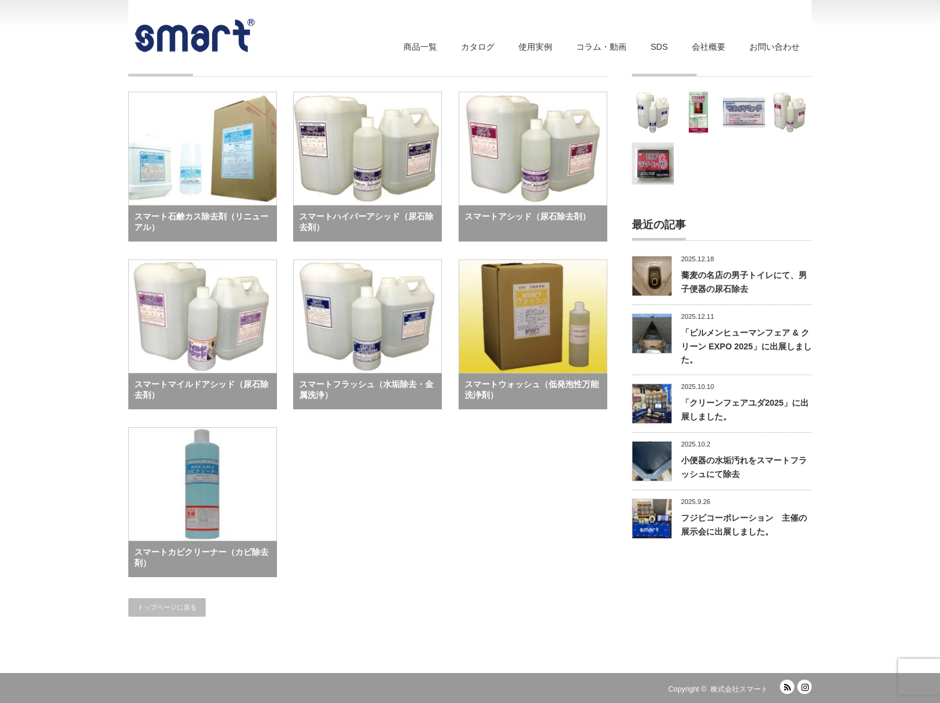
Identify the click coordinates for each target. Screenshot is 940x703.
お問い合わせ (774, 47)
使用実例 (535, 47)
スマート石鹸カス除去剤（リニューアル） (201, 222)
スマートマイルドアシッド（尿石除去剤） (201, 389)
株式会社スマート (739, 689)
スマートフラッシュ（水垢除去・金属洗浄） (366, 389)
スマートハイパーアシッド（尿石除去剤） (366, 222)
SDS (659, 47)
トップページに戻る (167, 607)
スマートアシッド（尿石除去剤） (527, 216)
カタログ (478, 47)
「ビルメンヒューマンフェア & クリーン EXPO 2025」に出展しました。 (746, 346)
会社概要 (708, 47)
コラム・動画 (601, 47)
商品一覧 (420, 47)
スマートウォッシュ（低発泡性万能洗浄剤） (532, 389)
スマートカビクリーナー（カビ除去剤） (201, 557)
